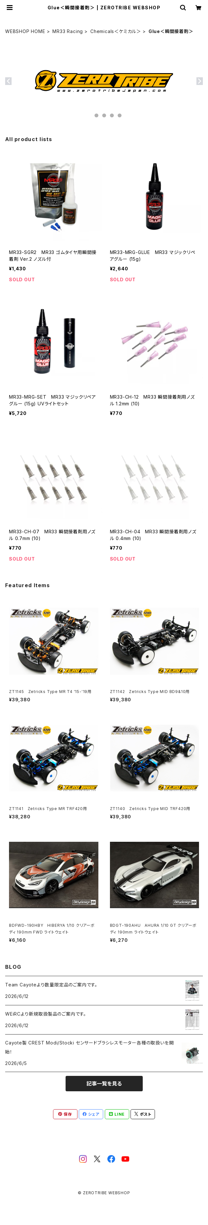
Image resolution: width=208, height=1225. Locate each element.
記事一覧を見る (104, 1083)
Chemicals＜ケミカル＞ (115, 31)
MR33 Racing (67, 31)
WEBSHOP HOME (25, 31)
